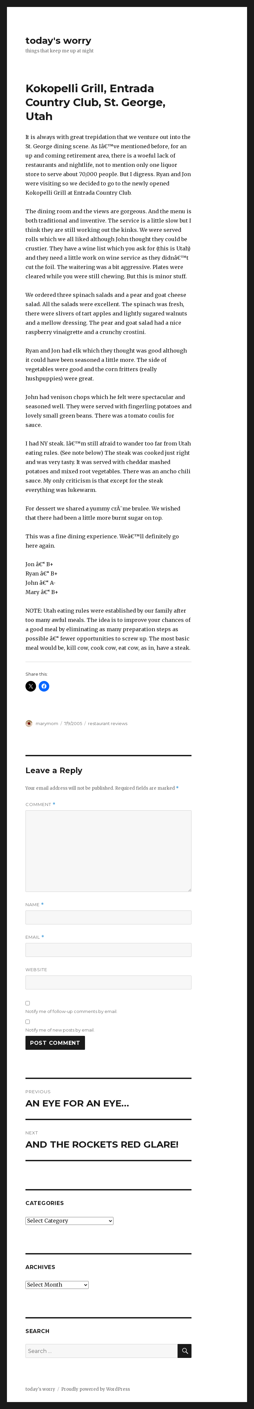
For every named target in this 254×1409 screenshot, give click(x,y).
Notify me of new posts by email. (60, 1030)
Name (34, 904)
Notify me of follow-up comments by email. (71, 1011)
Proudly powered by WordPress (95, 1389)
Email (34, 937)
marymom (47, 723)
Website (36, 969)
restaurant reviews (107, 723)
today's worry (58, 40)
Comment (40, 804)
